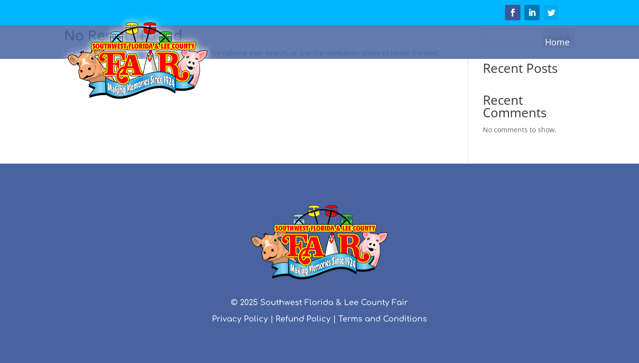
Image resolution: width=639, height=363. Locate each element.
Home (557, 42)
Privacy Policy (240, 319)
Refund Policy (303, 319)
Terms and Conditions (382, 319)
